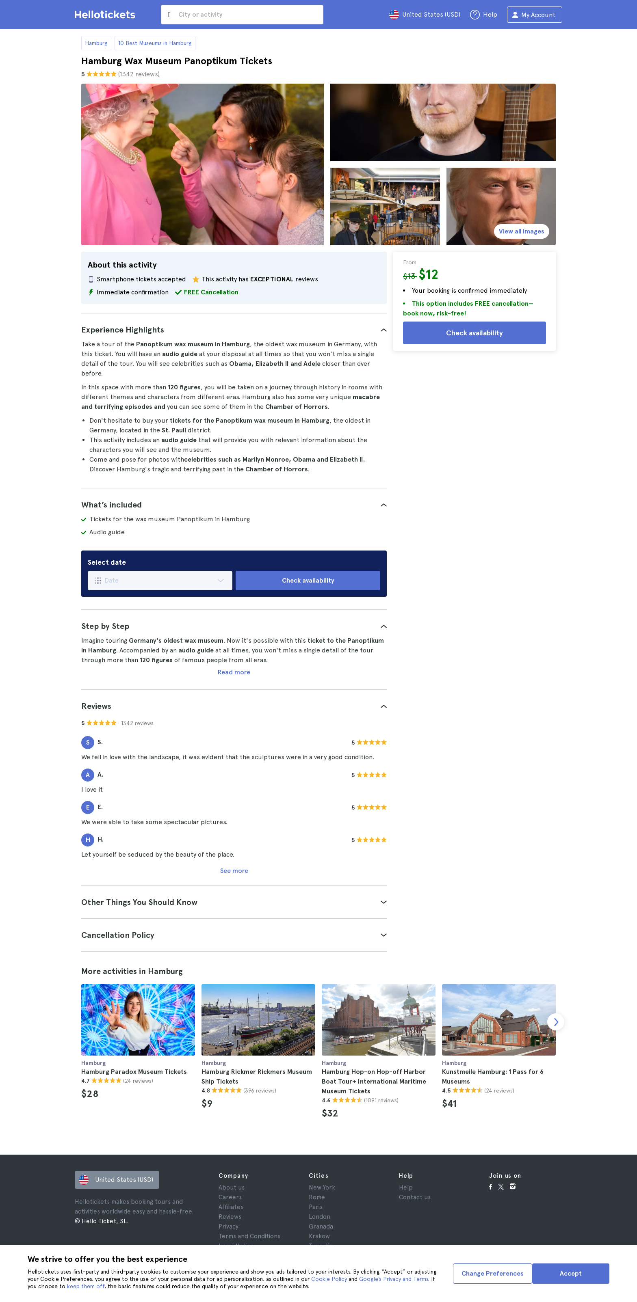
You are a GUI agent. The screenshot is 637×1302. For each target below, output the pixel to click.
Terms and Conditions (249, 1236)
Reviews (230, 1216)
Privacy (228, 1226)
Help (406, 1187)
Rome (317, 1197)
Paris (316, 1207)
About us (232, 1187)
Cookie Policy (329, 1279)
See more (234, 870)
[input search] (242, 14)
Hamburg (96, 43)
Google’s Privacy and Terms (393, 1279)
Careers (230, 1197)
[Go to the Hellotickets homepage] (106, 14)
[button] (234, 329)
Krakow (319, 1236)
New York (322, 1187)
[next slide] (555, 1021)
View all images (521, 231)
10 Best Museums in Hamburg (155, 43)
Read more (234, 672)
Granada (321, 1226)
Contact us (415, 1197)
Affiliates (231, 1207)
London (319, 1216)
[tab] (234, 329)
